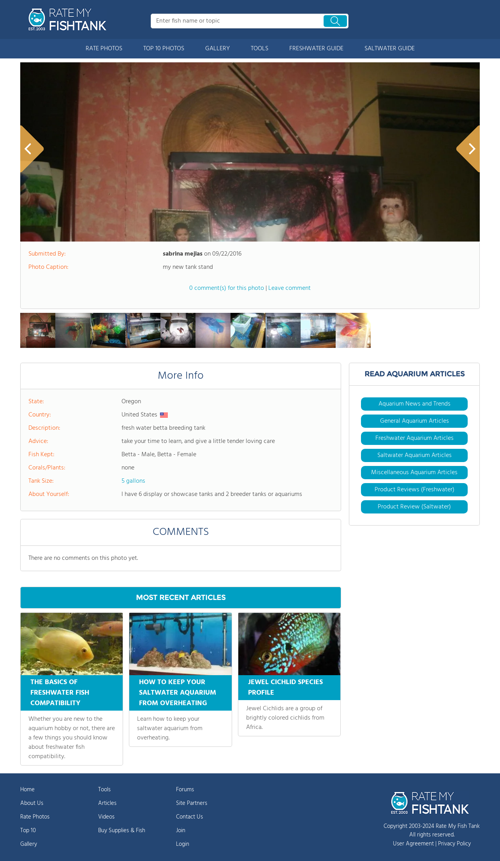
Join (180, 830)
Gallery (28, 844)
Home (27, 789)
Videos (106, 817)
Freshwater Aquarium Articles (414, 438)
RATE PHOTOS (104, 49)
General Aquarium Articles (414, 421)
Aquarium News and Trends (415, 404)
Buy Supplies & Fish (121, 830)
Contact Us (189, 817)
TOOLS (259, 49)
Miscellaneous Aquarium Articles (414, 473)
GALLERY (217, 49)
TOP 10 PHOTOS (163, 49)
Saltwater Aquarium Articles (414, 455)
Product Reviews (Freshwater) (414, 490)
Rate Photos (34, 817)
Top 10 (28, 830)
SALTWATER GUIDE (389, 49)
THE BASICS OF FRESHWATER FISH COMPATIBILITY (59, 693)
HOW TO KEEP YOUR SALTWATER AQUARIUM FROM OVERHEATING (177, 693)
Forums (185, 789)
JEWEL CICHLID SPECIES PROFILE (285, 687)
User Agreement (413, 844)
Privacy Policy (454, 844)
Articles (107, 803)
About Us (31, 803)
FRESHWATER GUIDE (316, 49)
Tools (104, 789)
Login (182, 844)
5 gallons (133, 481)
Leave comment (289, 288)
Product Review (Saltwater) (414, 507)
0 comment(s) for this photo (226, 288)
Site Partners (191, 803)
